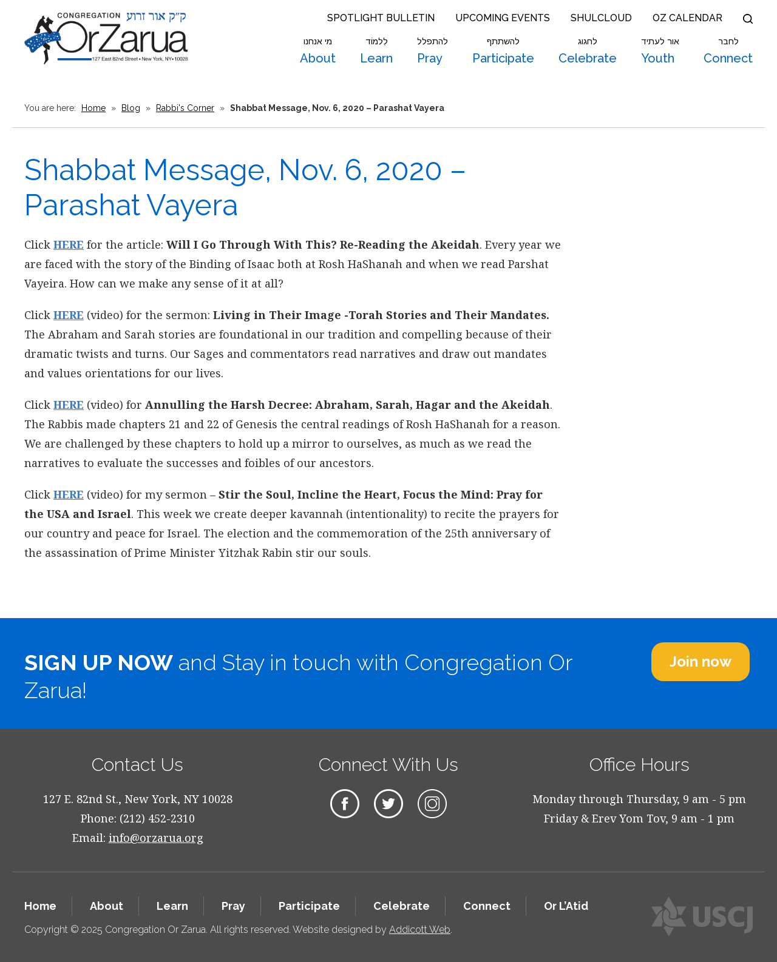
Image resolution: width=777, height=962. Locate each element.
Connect (728, 51)
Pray (432, 51)
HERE (68, 244)
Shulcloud (601, 18)
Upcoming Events (502, 18)
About (318, 51)
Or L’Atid (566, 906)
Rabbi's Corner (185, 108)
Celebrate (587, 51)
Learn (376, 51)
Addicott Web (419, 929)
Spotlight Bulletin (381, 18)
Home (93, 108)
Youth (660, 51)
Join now (700, 661)
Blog (130, 108)
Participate (503, 51)
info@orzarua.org (156, 837)
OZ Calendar (687, 18)
